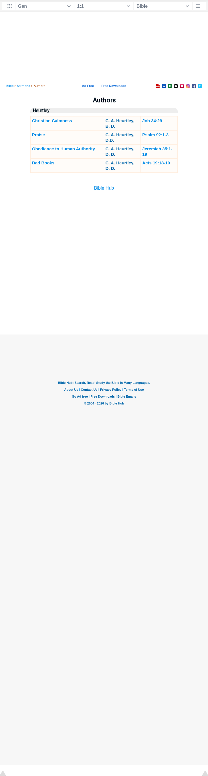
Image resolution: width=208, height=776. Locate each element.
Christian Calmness (52, 120)
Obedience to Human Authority (63, 148)
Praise (38, 134)
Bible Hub (104, 188)
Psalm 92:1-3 (155, 134)
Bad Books (43, 162)
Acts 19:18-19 (156, 162)
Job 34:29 (152, 120)
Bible (9, 86)
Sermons (23, 86)
